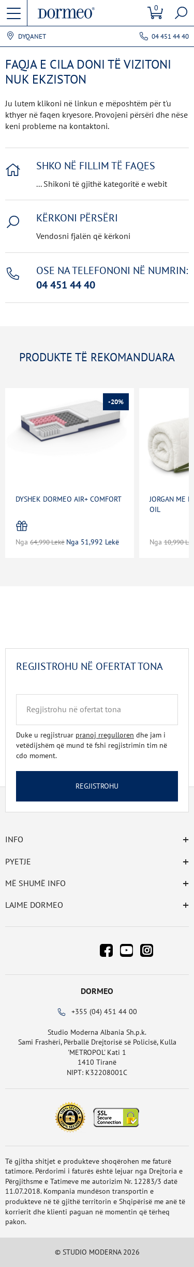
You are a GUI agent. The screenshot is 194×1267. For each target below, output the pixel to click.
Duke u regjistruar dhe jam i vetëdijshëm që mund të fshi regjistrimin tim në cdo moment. (91, 745)
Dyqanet (32, 37)
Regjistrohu (97, 786)
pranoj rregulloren (105, 735)
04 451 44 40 (170, 36)
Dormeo (97, 991)
